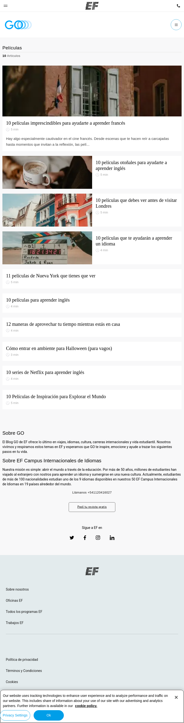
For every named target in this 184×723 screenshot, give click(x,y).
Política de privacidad (22, 660)
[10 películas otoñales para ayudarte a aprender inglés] (92, 172)
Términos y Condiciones (24, 671)
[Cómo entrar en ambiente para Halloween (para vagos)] (92, 351)
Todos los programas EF (24, 612)
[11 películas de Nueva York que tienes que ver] (92, 279)
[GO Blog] (18, 24)
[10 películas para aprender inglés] (92, 303)
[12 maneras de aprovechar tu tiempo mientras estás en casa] (92, 327)
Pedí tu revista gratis (92, 507)
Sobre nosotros (17, 589)
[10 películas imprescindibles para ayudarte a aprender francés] (92, 91)
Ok (48, 715)
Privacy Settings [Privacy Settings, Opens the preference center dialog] (15, 715)
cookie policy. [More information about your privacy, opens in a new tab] (86, 706)
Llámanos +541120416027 (92, 492)
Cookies (12, 682)
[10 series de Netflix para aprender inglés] (92, 375)
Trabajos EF (14, 623)
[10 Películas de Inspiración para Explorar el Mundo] (92, 399)
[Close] (176, 697)
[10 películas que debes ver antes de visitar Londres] (92, 210)
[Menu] (176, 24)
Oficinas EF (14, 600)
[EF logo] (92, 571)
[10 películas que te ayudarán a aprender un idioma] (92, 247)
